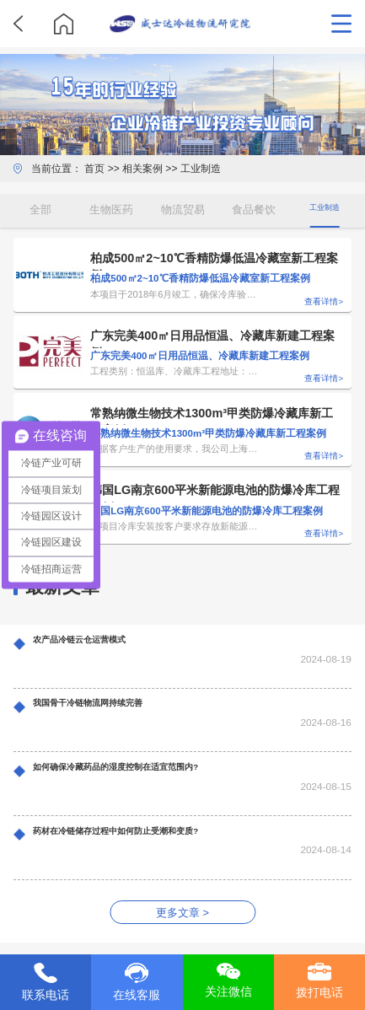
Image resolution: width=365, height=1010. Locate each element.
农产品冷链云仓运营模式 (98, 642)
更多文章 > (182, 912)
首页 (94, 169)
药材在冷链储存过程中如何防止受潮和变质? (149, 834)
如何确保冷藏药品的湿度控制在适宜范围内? (149, 769)
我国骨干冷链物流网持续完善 (109, 705)
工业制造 (200, 169)
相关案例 (142, 169)
